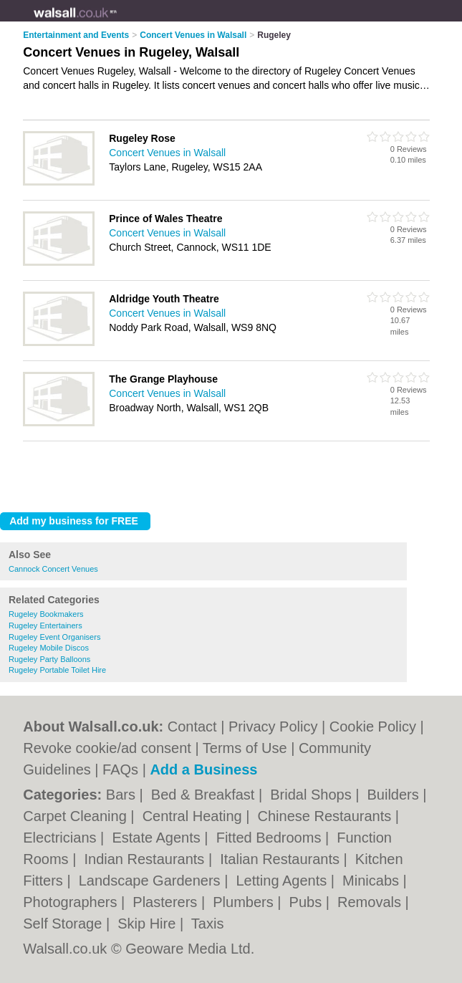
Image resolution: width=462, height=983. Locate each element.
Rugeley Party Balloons (49, 659)
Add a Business (203, 769)
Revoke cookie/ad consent (107, 748)
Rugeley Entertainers (45, 625)
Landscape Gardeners (151, 880)
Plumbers (245, 902)
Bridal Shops (312, 794)
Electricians (61, 837)
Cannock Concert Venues (53, 569)
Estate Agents (158, 837)
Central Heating (194, 816)
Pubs (307, 902)
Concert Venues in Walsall (167, 152)
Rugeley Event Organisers (54, 637)
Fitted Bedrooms (270, 837)
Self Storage (64, 923)
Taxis (207, 923)
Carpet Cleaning (76, 816)
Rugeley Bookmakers (46, 614)
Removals (371, 902)
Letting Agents (283, 880)
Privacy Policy (272, 726)
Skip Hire (148, 923)
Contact (192, 726)
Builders (395, 794)
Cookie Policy (372, 726)
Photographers (72, 902)
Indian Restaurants (146, 859)
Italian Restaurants (281, 859)
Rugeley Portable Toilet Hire (57, 670)
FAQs (120, 769)
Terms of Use (245, 748)
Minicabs (372, 880)
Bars (123, 794)
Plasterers (167, 902)
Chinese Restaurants (326, 816)
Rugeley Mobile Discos (49, 647)
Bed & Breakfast (205, 794)
